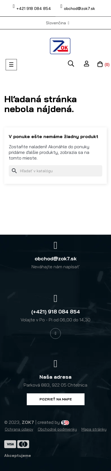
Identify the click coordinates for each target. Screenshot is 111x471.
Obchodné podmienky (57, 429)
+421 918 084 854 (33, 8)
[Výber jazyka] (57, 23)
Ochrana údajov (19, 429)
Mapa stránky (93, 429)
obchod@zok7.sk (79, 8)
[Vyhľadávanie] (55, 170)
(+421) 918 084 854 (55, 311)
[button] (56, 399)
